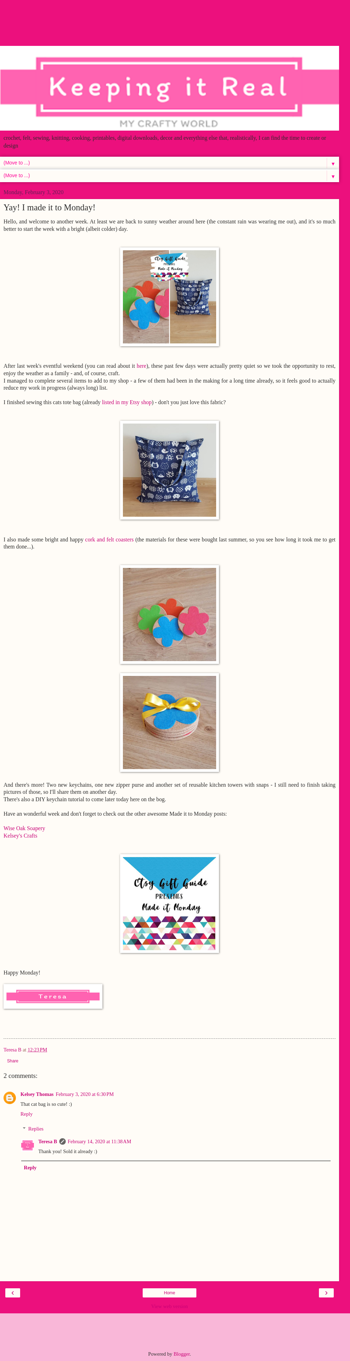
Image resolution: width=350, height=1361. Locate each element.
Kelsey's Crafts (21, 836)
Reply (26, 1114)
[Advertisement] (169, 26)
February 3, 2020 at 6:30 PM (85, 1094)
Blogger (181, 1354)
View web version (169, 1306)
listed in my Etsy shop (127, 402)
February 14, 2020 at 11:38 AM (99, 1141)
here (141, 366)
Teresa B (47, 1141)
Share (12, 1061)
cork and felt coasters (109, 539)
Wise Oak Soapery (24, 828)
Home (169, 1292)
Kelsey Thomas (37, 1094)
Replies (35, 1129)
